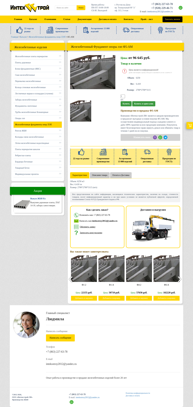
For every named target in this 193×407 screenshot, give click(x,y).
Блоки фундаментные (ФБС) (28, 69)
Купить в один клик (143, 104)
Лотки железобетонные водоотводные (32, 143)
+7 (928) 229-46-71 (162, 8)
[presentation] (69, 279)
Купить (126, 104)
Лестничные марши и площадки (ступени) (34, 93)
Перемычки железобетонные (28, 81)
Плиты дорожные (23, 62)
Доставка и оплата (108, 19)
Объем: (130, 78)
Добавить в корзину (85, 298)
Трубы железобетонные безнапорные (31, 112)
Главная (18, 19)
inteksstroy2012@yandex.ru (160, 11)
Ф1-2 (85, 285)
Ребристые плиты (23, 155)
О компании (50, 19)
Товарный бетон (22, 168)
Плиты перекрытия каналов (27, 149)
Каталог (33, 19)
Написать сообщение (60, 337)
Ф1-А (112, 285)
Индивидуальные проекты (27, 174)
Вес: (132, 84)
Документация (85, 19)
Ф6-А (167, 285)
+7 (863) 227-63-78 (162, 4)
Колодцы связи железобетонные (29, 137)
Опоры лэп (20, 118)
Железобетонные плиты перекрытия (31, 56)
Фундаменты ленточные (26, 106)
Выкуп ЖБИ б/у (38, 198)
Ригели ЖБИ (21, 131)
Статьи (66, 19)
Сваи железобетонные (25, 75)
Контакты (128, 19)
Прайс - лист (147, 19)
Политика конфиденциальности (138, 393)
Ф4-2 (140, 285)
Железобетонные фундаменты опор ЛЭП (33, 124)
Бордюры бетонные (24, 162)
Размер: (130, 90)
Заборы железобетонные (26, 100)
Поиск (81, 8)
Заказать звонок (172, 19)
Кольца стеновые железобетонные (30, 87)
